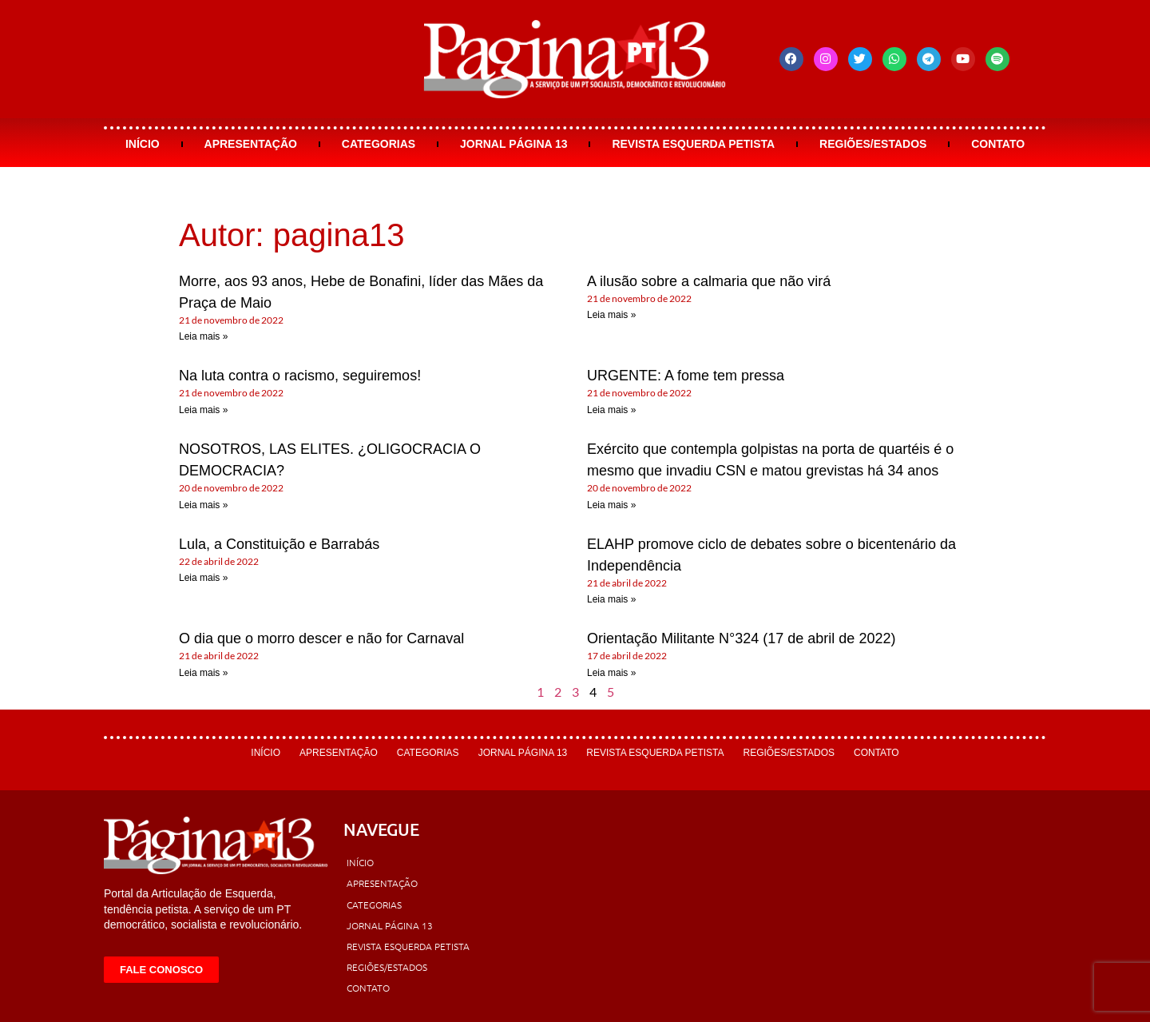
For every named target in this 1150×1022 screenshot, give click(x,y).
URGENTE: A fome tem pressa (685, 376)
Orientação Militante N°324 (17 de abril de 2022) (741, 638)
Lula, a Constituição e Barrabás (279, 544)
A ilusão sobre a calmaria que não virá (709, 281)
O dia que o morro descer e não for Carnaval (321, 638)
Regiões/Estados (872, 143)
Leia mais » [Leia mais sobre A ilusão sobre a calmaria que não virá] (611, 314)
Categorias (378, 143)
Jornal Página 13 (514, 143)
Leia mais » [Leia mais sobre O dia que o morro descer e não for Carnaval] (203, 672)
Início (142, 143)
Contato (998, 143)
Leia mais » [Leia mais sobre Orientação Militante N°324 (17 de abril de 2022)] (611, 672)
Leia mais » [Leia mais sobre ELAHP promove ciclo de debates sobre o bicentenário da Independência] (611, 599)
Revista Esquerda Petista (693, 143)
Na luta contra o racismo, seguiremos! (300, 376)
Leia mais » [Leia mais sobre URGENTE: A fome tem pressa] (611, 410)
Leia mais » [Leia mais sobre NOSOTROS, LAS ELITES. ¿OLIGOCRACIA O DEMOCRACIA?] (203, 505)
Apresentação (250, 143)
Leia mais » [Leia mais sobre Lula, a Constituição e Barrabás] (203, 577)
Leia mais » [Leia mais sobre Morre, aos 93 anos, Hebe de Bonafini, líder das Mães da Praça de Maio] (203, 336)
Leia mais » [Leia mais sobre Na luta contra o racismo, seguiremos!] (203, 410)
